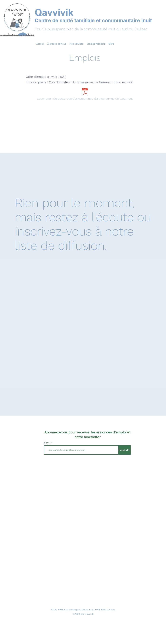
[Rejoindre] (124, 450)
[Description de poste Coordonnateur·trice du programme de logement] (85, 95)
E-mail (47, 442)
